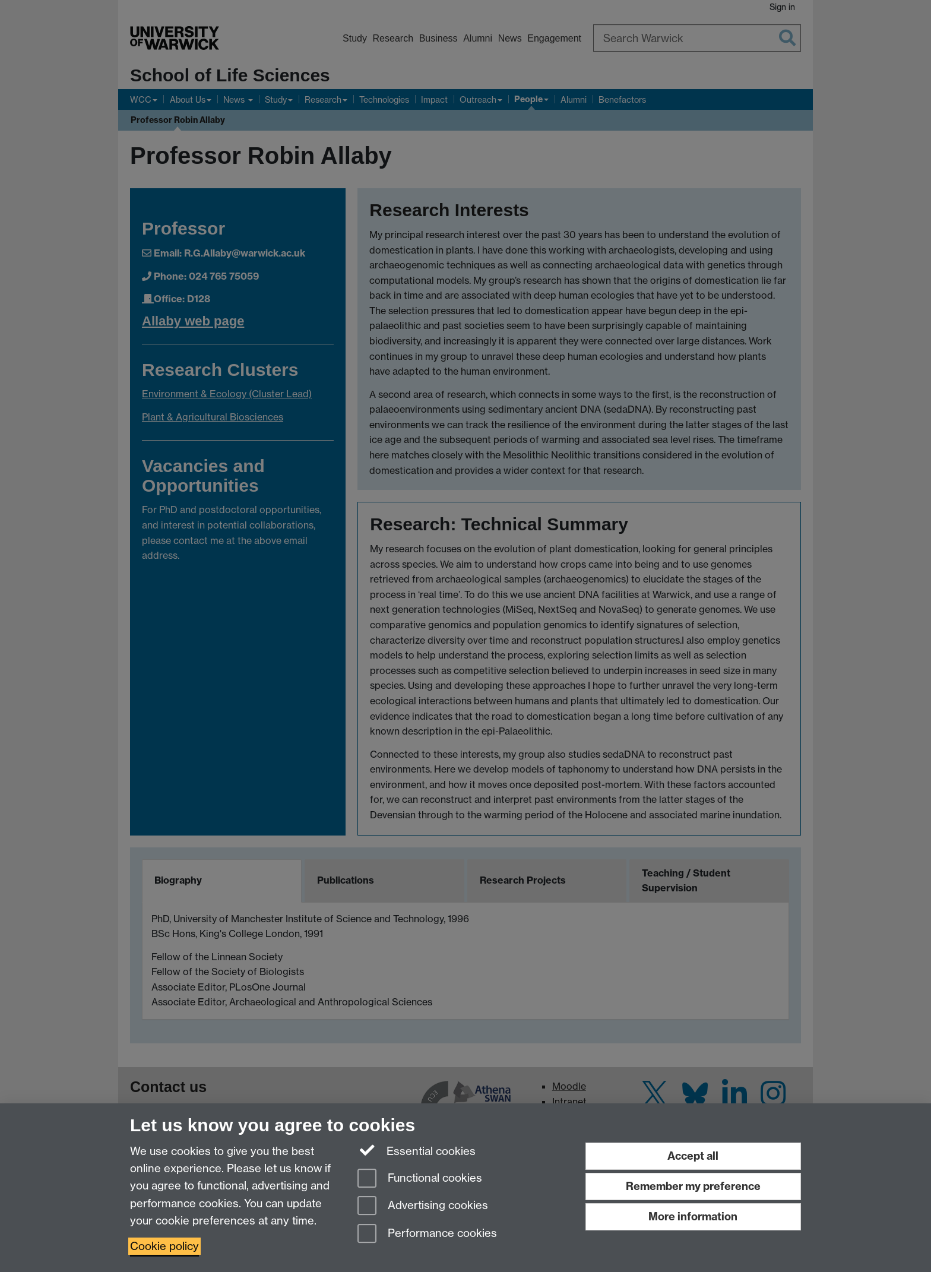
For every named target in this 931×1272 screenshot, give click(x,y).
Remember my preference (693, 1186)
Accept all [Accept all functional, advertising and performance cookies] (692, 1156)
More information (692, 1216)
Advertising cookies (422, 1206)
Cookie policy (164, 1246)
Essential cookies (416, 1150)
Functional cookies (419, 1179)
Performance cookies (427, 1234)
